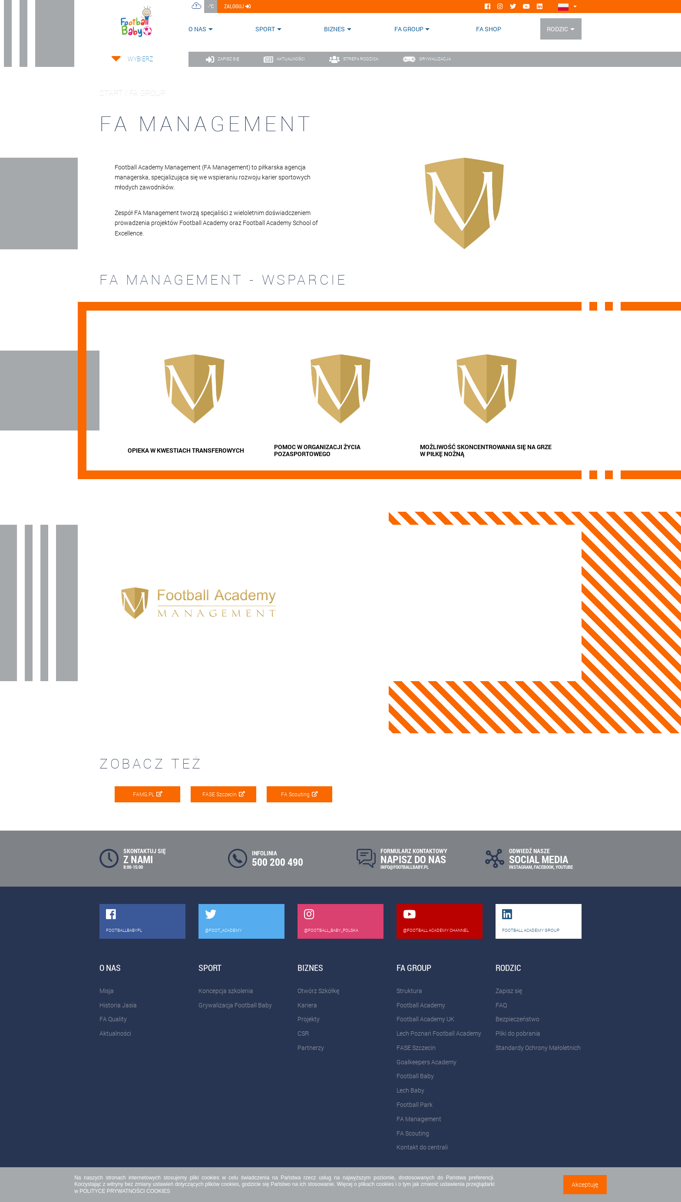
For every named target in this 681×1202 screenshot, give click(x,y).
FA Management (419, 1119)
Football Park (415, 1104)
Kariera (307, 1005)
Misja (106, 991)
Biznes (334, 29)
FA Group (408, 29)
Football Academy (421, 1005)
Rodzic (557, 29)
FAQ (501, 1005)
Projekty (309, 1019)
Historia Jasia (118, 1005)
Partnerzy (311, 1047)
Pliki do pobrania (518, 1033)
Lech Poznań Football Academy (439, 1033)
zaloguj (237, 6)
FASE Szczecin (223, 794)
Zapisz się (509, 991)
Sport (265, 29)
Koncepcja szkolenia (225, 991)
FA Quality (113, 1019)
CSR (303, 1033)
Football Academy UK (425, 1019)
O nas (197, 29)
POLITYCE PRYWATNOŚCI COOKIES (124, 1191)
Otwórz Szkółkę (318, 991)
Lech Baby (410, 1090)
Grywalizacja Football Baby (235, 1005)
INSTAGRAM (520, 867)
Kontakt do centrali (422, 1147)
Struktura (409, 991)
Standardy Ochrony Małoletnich (538, 1047)
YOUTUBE (564, 867)
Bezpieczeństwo (517, 1019)
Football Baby (415, 1076)
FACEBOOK (544, 867)
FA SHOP (488, 29)
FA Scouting (299, 794)
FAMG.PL (147, 794)
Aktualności (115, 1033)
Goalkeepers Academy (426, 1062)
